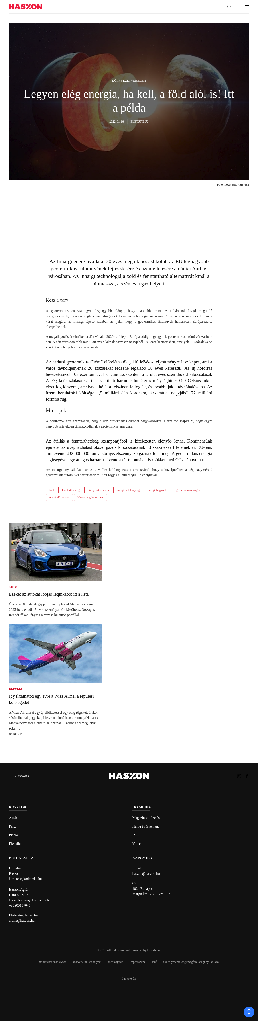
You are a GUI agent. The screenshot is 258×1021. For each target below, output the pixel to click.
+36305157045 (19, 905)
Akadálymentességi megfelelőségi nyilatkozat (191, 962)
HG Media (153, 950)
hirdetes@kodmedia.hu (25, 879)
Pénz (12, 826)
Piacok (14, 835)
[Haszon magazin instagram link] (239, 776)
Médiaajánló (115, 962)
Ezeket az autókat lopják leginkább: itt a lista (49, 594)
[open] (249, 1012)
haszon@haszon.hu (146, 873)
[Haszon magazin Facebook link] (247, 776)
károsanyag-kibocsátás (90, 497)
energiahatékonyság (128, 490)
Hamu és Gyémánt (145, 826)
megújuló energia (59, 497)
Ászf (154, 962)
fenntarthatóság (71, 490)
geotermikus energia (188, 490)
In (133, 835)
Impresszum (137, 962)
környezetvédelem (98, 490)
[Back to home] (25, 7)
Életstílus (15, 843)
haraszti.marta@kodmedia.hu (30, 900)
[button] (229, 6)
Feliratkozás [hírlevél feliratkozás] (21, 776)
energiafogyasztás (158, 490)
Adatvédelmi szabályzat (87, 962)
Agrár (13, 818)
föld (51, 490)
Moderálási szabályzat (52, 962)
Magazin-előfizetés (146, 818)
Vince (136, 843)
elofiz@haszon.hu (22, 920)
